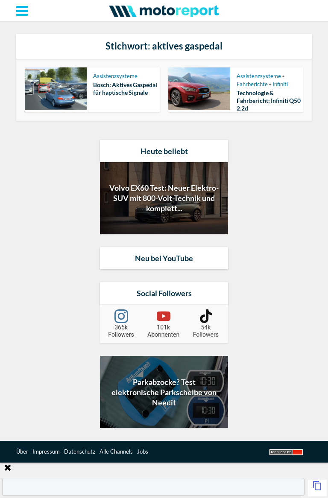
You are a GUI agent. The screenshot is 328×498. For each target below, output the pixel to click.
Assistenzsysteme (115, 76)
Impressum (46, 451)
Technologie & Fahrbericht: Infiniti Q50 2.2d (269, 100)
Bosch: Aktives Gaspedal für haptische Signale (125, 88)
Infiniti (280, 84)
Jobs (142, 451)
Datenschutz (79, 451)
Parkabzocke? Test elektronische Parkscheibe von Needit (164, 392)
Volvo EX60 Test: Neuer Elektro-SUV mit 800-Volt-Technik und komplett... (164, 198)
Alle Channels (116, 451)
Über (22, 451)
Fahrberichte (252, 84)
